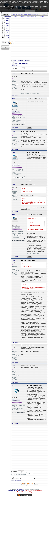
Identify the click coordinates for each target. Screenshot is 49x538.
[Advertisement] (23, 37)
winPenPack (19, 489)
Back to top (15, 95)
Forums (41, 14)
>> (23, 68)
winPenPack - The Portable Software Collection (25, 14)
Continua (30, 11)
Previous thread (17, 60)
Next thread (25, 60)
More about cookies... (18, 11)
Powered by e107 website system (15, 490)
